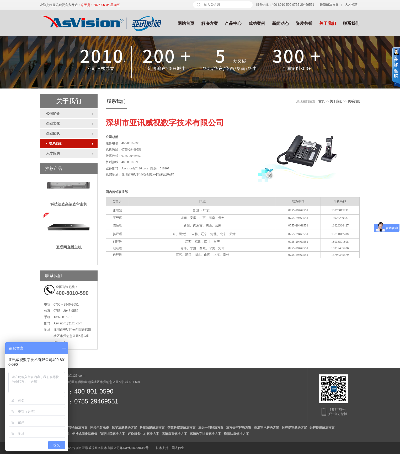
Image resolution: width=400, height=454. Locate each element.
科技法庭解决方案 (152, 427)
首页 (321, 101)
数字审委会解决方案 (73, 427)
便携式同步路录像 (84, 434)
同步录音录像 (99, 427)
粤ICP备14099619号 (134, 448)
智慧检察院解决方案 (181, 427)
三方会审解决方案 (238, 427)
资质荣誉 (304, 23)
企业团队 (53, 133)
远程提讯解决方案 (322, 427)
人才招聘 (53, 153)
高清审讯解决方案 (266, 427)
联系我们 (351, 23)
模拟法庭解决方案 (236, 434)
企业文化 (53, 123)
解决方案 (209, 23)
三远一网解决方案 (210, 427)
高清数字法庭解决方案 (205, 434)
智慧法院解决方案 (112, 434)
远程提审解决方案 (294, 427)
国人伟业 (178, 448)
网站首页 (186, 23)
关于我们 (327, 23)
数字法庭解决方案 (124, 427)
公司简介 (53, 113)
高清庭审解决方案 (174, 434)
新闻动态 (280, 23)
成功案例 (256, 23)
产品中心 (233, 23)
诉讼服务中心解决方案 (143, 434)
